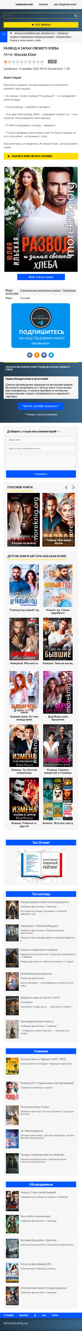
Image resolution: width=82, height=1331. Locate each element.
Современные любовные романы (40, 290)
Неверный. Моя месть (24, 663)
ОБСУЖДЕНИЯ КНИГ (65, 4)
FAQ (44, 1315)
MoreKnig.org (6, 4)
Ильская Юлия (63, 36)
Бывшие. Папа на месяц (58, 663)
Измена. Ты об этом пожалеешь (24, 771)
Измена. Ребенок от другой (24, 825)
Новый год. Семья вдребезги (58, 611)
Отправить (41, 474)
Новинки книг (24, 4)
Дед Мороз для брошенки (58, 718)
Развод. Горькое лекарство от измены (58, 771)
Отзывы (9, 1315)
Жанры (43, 4)
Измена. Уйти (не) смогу (58, 823)
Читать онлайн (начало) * (41, 406)
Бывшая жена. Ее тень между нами (24, 718)
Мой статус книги (41, 277)
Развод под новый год (24, 610)
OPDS (55, 1315)
